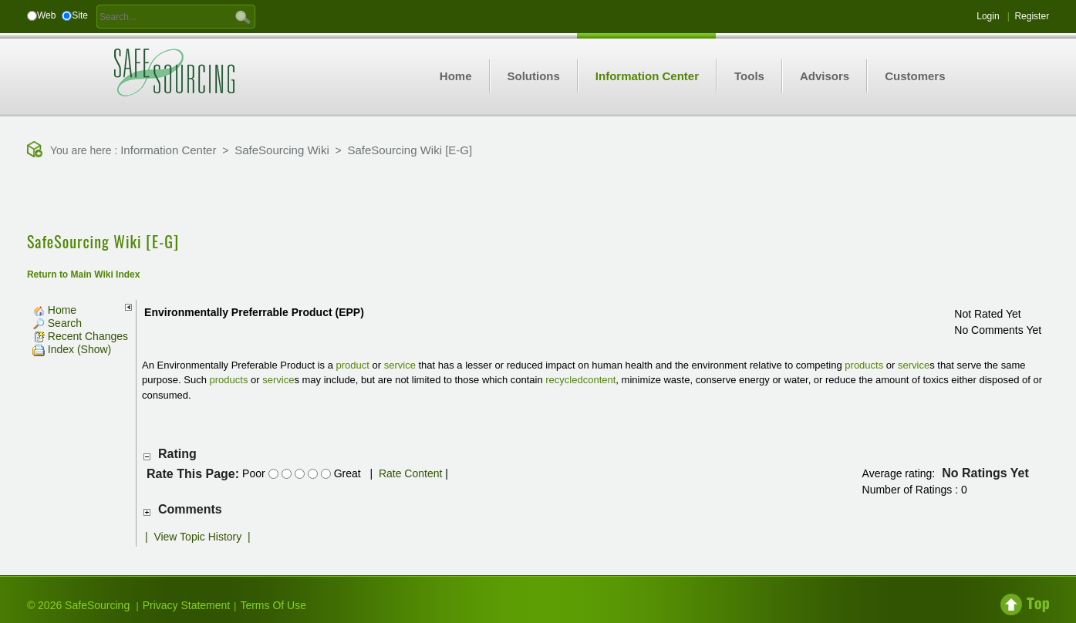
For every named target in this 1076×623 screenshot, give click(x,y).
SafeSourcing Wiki (281, 150)
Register (1031, 16)
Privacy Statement (187, 605)
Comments (190, 509)
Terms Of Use (273, 605)
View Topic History (197, 536)
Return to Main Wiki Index (83, 274)
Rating (177, 453)
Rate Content (411, 473)
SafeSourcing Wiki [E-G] (409, 150)
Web (46, 15)
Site (80, 15)
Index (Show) (71, 349)
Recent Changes (80, 336)
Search (57, 323)
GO (243, 16)
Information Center (168, 150)
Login (987, 16)
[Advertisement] (538, 196)
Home (54, 310)
